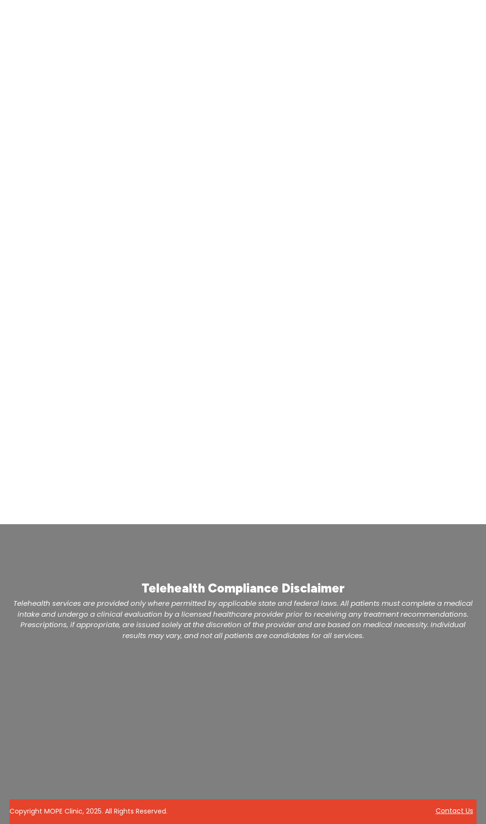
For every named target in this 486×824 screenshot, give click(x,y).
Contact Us (454, 810)
